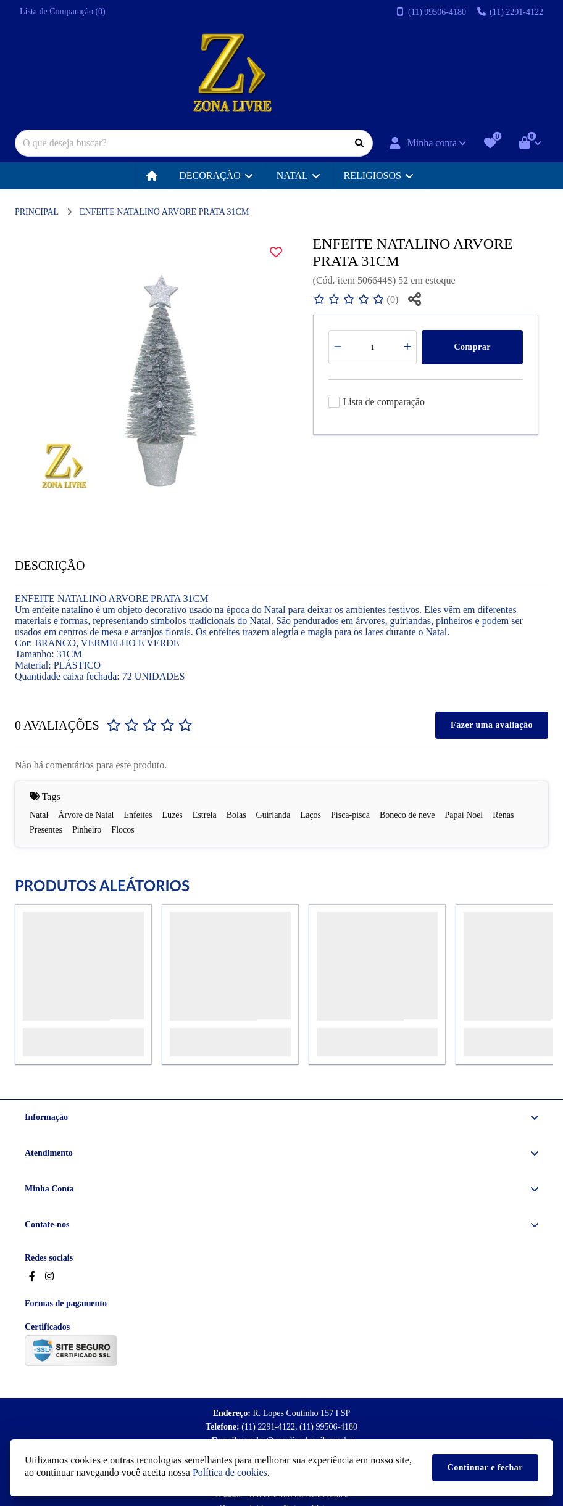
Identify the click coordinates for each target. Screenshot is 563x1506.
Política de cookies (230, 1472)
